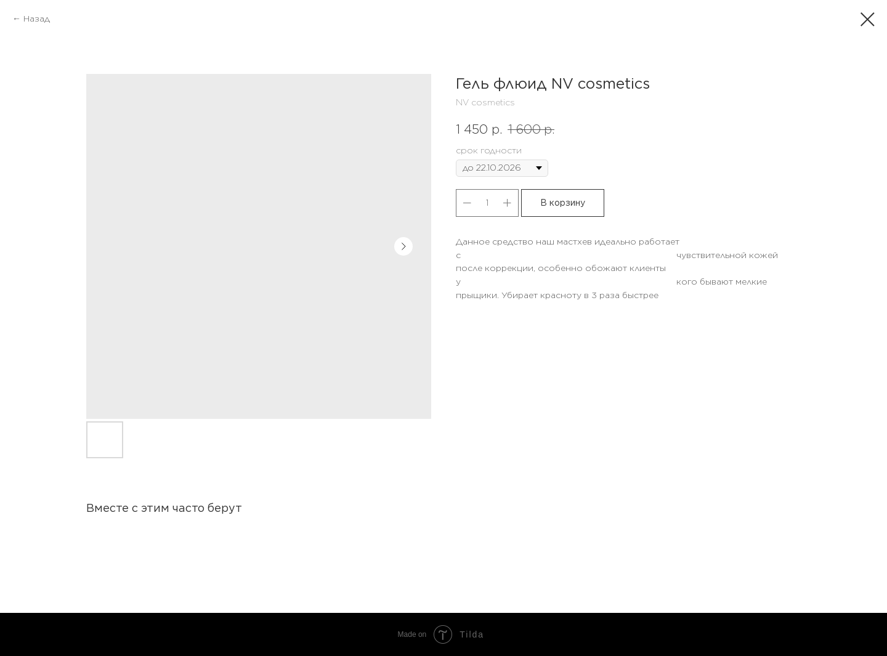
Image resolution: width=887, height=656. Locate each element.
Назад (36, 18)
